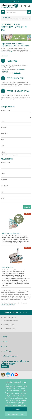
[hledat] (29, 12)
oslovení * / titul (5, 110)
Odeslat (27, 207)
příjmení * (4, 127)
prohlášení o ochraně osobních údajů (16, 405)
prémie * (3, 152)
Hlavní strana (6, 17)
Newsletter (5, 366)
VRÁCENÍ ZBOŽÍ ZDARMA (11, 321)
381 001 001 (16, 1)
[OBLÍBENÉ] (25, 6)
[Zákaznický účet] (21, 6)
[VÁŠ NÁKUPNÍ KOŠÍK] (29, 6)
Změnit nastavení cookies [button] (16, 414)
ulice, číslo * (4, 133)
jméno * (3, 121)
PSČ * (2, 139)
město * (3, 146)
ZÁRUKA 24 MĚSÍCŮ (9, 317)
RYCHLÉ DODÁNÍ (8, 325)
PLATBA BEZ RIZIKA (9, 329)
